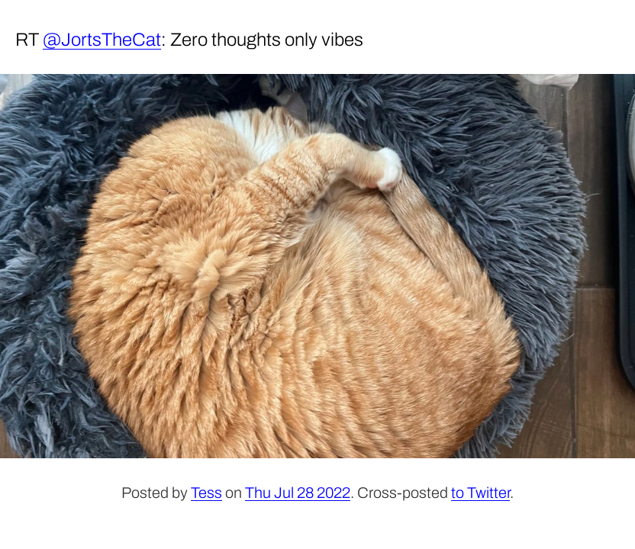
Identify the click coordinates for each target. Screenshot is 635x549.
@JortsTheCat (102, 40)
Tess (206, 492)
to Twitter (480, 492)
